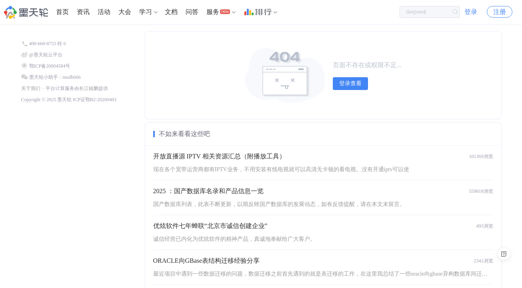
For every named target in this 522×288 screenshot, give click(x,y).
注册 (499, 11)
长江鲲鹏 (88, 88)
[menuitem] (62, 12)
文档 (171, 11)
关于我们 (30, 88)
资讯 (83, 11)
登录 (470, 11)
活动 (104, 11)
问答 (192, 11)
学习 (145, 11)
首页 (62, 11)
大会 (124, 11)
